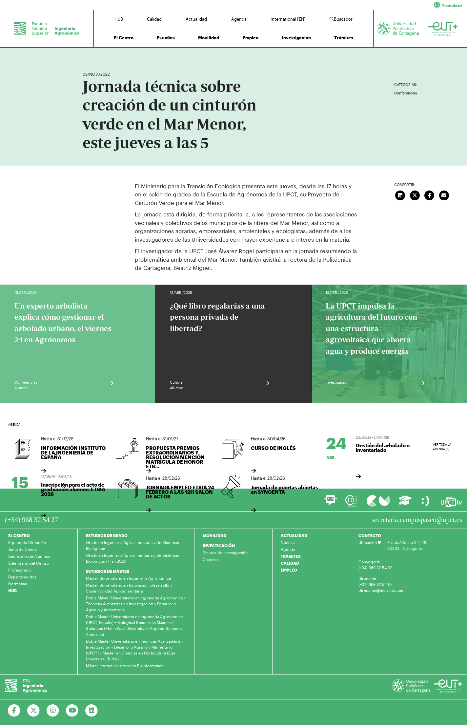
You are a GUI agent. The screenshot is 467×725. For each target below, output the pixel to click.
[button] (352, 5)
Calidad (154, 19)
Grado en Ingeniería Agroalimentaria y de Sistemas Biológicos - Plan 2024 (132, 558)
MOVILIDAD (214, 535)
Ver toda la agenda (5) (442, 447)
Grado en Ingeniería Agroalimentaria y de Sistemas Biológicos (132, 545)
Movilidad (208, 37)
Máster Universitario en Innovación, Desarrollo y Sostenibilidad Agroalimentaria (129, 588)
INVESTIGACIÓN (219, 545)
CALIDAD (290, 563)
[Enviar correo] (444, 194)
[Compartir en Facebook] (429, 194)
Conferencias (405, 93)
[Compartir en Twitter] (415, 194)
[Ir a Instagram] (53, 710)
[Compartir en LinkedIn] (400, 194)
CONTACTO (369, 535)
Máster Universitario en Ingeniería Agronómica (128, 578)
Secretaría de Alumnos (29, 556)
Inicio (88, 55)
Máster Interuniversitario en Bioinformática (124, 665)
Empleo (250, 37)
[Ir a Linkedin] (91, 710)
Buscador (341, 19)
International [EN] (288, 19)
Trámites (343, 37)
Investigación (296, 37)
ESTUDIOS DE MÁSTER (107, 571)
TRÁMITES (291, 556)
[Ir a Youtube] (72, 710)
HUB (118, 19)
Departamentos (22, 576)
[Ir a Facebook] (14, 710)
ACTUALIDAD (294, 535)
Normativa (17, 583)
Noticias (288, 542)
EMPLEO (289, 570)
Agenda (239, 19)
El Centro (123, 37)
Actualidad (196, 19)
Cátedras (211, 559)
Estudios (166, 37)
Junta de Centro (22, 549)
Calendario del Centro (28, 563)
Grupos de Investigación (225, 552)
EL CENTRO (19, 535)
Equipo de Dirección (27, 542)
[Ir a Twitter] (33, 710)
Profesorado (19, 570)
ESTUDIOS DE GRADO (107, 535)
